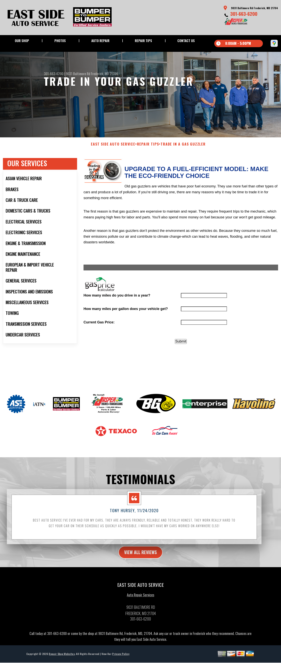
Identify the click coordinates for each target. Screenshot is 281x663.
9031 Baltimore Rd (78, 73)
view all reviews (141, 556)
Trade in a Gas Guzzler (183, 148)
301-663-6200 (243, 13)
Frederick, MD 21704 (104, 73)
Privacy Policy (120, 658)
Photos (60, 40)
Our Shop (22, 40)
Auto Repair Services (140, 599)
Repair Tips (143, 40)
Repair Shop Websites (62, 658)
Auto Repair (100, 40)
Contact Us (186, 40)
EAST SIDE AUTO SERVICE (113, 148)
